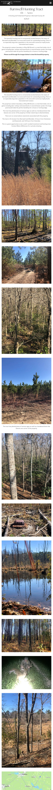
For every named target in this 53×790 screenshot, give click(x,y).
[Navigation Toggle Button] (50, 3)
